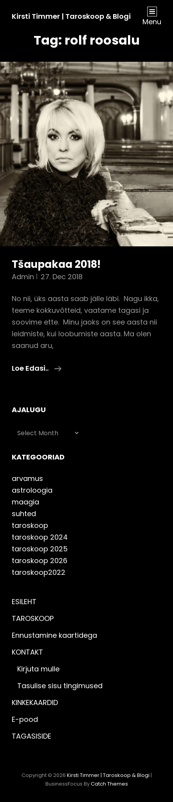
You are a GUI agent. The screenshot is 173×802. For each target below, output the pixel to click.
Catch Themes (109, 784)
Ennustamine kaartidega (54, 635)
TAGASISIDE (31, 736)
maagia (25, 502)
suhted (24, 514)
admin (23, 277)
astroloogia (32, 490)
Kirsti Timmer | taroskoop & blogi (71, 16)
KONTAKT (27, 652)
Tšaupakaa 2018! (56, 264)
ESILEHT (24, 601)
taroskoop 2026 (39, 560)
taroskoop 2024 (40, 537)
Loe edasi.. (36, 368)
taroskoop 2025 (40, 549)
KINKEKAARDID (35, 702)
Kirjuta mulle (38, 669)
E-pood (25, 719)
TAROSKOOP (33, 618)
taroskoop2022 (38, 572)
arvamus (27, 478)
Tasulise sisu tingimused (60, 686)
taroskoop (30, 525)
